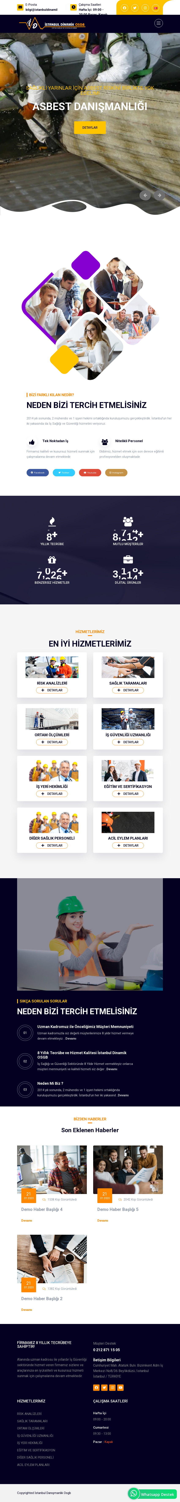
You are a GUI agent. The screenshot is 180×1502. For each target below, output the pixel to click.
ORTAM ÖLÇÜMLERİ (52, 787)
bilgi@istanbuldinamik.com (46, 10)
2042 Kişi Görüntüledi (138, 1244)
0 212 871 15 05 (106, 1384)
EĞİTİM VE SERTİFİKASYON (128, 838)
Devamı (70, 1096)
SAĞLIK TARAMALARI (128, 735)
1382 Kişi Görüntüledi (62, 1334)
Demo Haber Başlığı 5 (117, 1254)
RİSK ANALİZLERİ (52, 735)
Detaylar (90, 128)
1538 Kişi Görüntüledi (62, 1244)
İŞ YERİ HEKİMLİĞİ (52, 838)
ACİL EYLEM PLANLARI (128, 890)
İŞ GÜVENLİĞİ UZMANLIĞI (128, 787)
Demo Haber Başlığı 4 (41, 1254)
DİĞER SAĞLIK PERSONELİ (52, 890)
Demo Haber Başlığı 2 (41, 1343)
